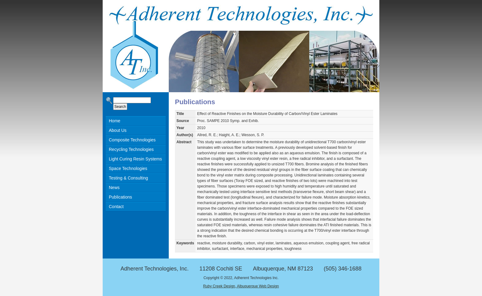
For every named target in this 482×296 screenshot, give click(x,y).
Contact (116, 206)
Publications (120, 197)
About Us (118, 130)
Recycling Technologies (131, 149)
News (114, 187)
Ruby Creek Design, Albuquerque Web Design (241, 286)
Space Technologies (128, 168)
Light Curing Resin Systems (135, 158)
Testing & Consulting (128, 178)
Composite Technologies (132, 139)
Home (114, 120)
